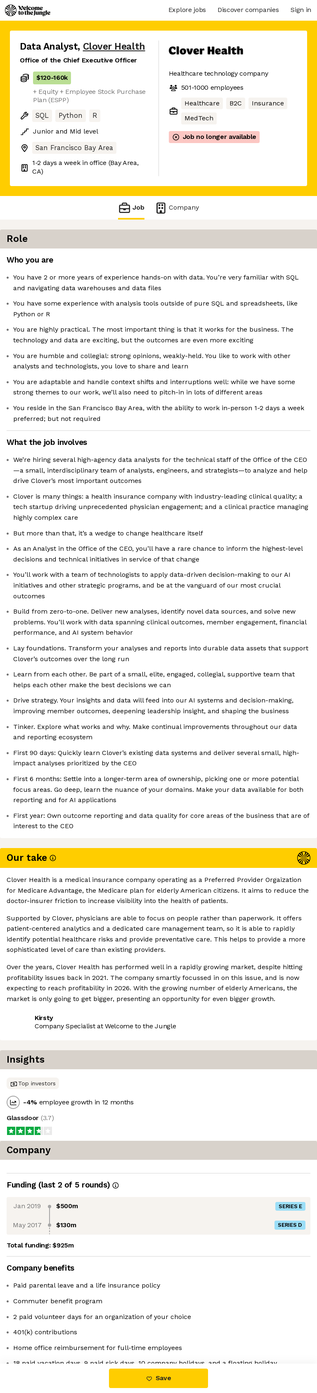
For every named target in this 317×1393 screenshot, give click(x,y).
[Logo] (27, 10)
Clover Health (114, 46)
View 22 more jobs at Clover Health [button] (75, 1329)
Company (176, 208)
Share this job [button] (43, 1313)
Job (131, 208)
